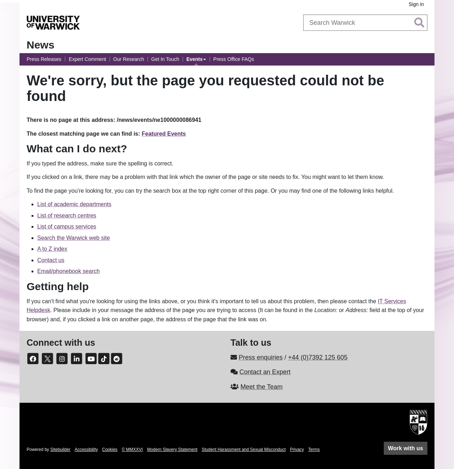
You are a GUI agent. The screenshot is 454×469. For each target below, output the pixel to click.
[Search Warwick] (365, 23)
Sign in (416, 4)
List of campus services (66, 227)
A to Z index (52, 249)
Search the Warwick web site (73, 238)
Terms (314, 449)
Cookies (109, 449)
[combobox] (365, 23)
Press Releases (44, 59)
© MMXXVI (132, 449)
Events (194, 59)
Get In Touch (165, 59)
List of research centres (66, 216)
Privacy (297, 449)
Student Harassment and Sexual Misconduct (244, 449)
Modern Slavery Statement (172, 449)
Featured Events (164, 134)
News (40, 45)
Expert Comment (87, 59)
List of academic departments (74, 204)
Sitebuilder (60, 449)
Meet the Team (261, 386)
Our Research (128, 59)
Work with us (405, 448)
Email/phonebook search (68, 271)
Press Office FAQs (233, 59)
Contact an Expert (264, 371)
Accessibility (86, 449)
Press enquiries (261, 357)
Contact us (50, 260)
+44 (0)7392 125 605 (318, 357)
